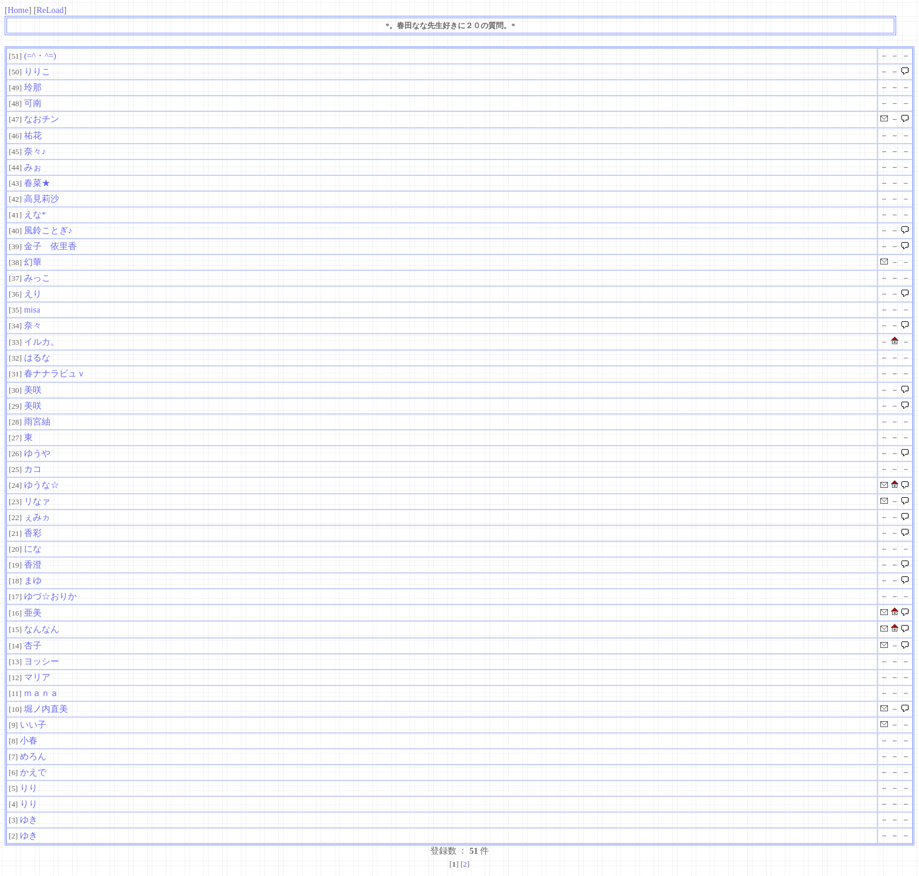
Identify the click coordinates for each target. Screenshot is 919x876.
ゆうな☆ (41, 485)
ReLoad (49, 10)
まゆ (33, 580)
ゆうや (126, 453)
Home (18, 10)
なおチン (41, 119)
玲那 (33, 87)
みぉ (33, 167)
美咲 (33, 390)
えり (33, 293)
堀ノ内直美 (46, 709)
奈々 (33, 325)
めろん (33, 756)
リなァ (37, 501)
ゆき (29, 819)
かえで (33, 772)
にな (33, 549)
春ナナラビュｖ (55, 373)
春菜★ (37, 183)
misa (32, 309)
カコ (33, 469)
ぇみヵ (37, 517)
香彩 (33, 533)
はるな (37, 357)
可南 (33, 103)
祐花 (33, 135)
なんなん (41, 629)
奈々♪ (35, 151)
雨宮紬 (37, 421)
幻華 (33, 262)
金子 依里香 (50, 246)
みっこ (37, 278)
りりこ (37, 71)
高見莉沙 (41, 198)
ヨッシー (41, 661)
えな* (35, 214)
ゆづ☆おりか (50, 596)
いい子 (33, 724)
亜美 (33, 612)
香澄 (33, 564)
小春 (29, 740)
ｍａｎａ (41, 693)
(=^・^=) (40, 55)
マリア (37, 677)
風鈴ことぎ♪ (48, 230)
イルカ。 (41, 342)
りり (29, 788)
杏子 (33, 645)
